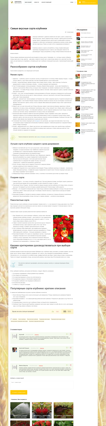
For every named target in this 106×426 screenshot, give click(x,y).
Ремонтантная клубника (32, 319)
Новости (36, 2)
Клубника (15, 319)
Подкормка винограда (44, 319)
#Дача (89, 2)
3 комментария (70, 32)
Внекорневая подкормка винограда (19, 321)
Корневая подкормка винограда (36, 321)
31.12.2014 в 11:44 (29, 334)
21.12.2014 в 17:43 (34, 348)
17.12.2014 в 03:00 (33, 365)
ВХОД (73, 2)
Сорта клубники (22, 319)
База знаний (28, 2)
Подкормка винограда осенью (58, 319)
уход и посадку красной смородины (47, 137)
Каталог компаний (46, 2)
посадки (37, 121)
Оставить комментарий (18, 392)
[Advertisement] (53, 14)
